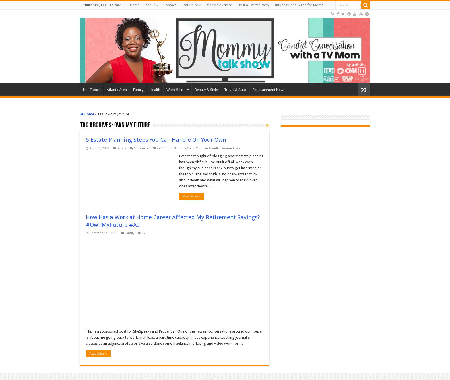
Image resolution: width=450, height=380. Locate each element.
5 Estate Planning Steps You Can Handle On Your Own (156, 139)
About (150, 5)
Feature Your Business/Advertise (207, 5)
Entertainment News (269, 90)
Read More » (192, 196)
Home (134, 5)
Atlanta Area (117, 90)
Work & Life (175, 90)
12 (144, 233)
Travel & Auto (235, 90)
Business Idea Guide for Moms (299, 5)
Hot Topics (91, 90)
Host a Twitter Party (253, 5)
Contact (169, 5)
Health (155, 90)
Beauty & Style (206, 90)
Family (138, 90)
